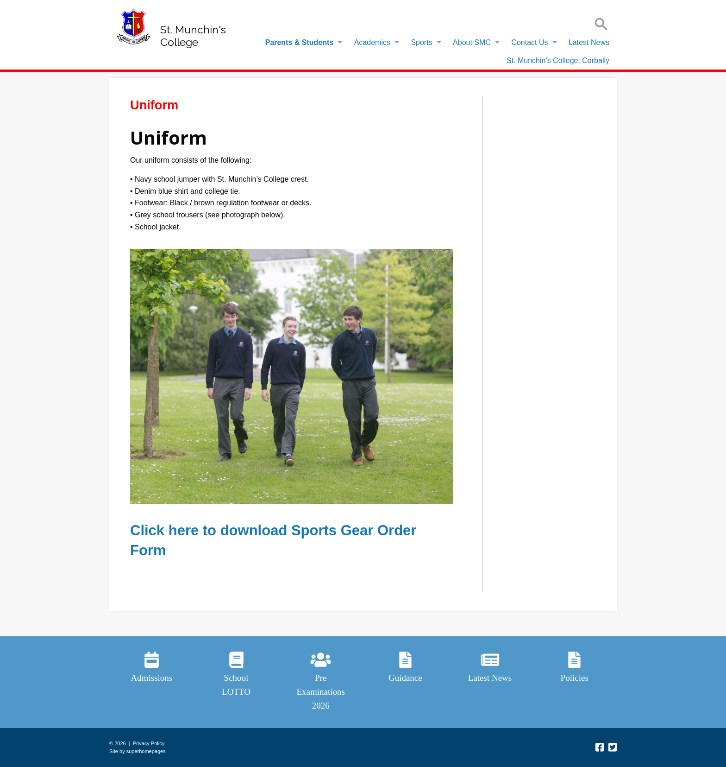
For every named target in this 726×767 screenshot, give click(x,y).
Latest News (589, 42)
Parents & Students (299, 42)
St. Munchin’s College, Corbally (558, 60)
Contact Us (529, 42)
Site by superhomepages (137, 751)
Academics (372, 42)
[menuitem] (301, 42)
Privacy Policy (148, 743)
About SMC (472, 42)
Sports (421, 42)
